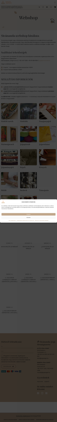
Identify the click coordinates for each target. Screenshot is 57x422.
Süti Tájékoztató (12, 220)
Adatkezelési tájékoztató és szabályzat (25, 220)
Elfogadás (28, 214)
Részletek (29, 217)
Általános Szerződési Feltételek (41, 220)
